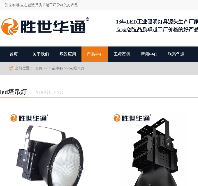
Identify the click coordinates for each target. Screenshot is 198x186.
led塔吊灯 (77, 68)
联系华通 (176, 54)
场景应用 (68, 54)
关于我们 (40, 54)
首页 (14, 54)
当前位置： (24, 68)
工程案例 (122, 54)
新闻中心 (149, 54)
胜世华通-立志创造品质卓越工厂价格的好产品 (41, 5)
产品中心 (95, 54)
